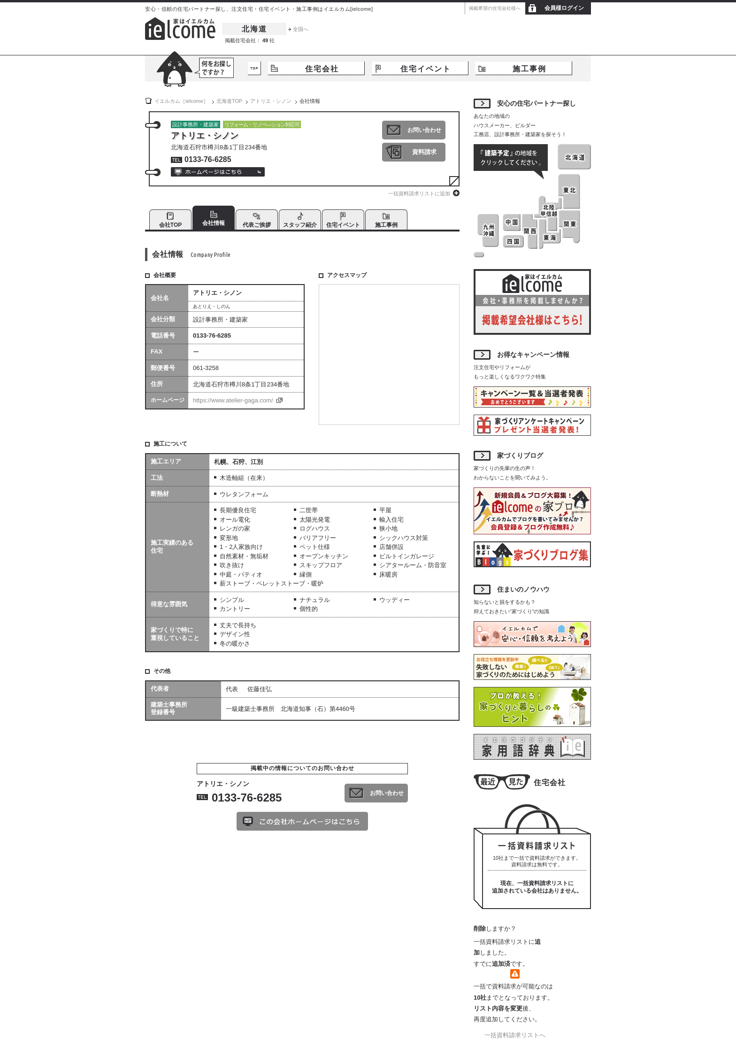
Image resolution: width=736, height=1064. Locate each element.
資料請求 (424, 151)
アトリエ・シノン (270, 101)
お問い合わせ (424, 130)
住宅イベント (425, 69)
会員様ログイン (564, 8)
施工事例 (529, 69)
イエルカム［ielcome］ (181, 101)
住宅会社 (322, 69)
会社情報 (213, 223)
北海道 (254, 29)
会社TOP (170, 225)
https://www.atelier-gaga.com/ (233, 400)
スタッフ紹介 (300, 225)
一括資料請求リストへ (514, 1035)
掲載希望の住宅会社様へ (495, 8)
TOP (254, 68)
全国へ (300, 29)
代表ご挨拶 (257, 225)
